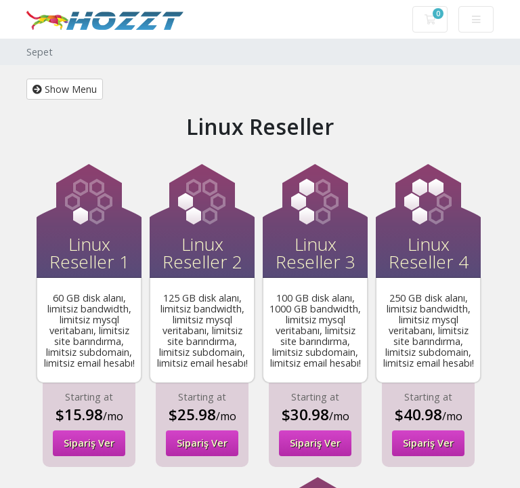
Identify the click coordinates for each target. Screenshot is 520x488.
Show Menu (64, 89)
